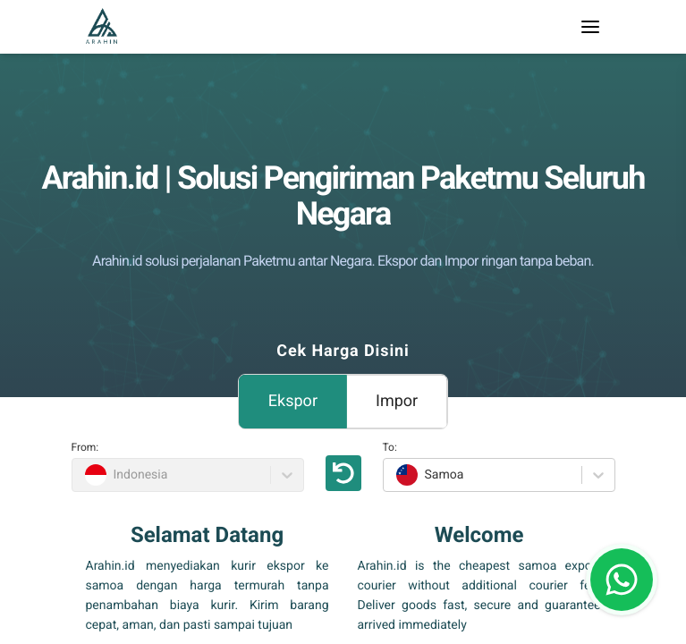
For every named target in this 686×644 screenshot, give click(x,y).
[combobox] (394, 475)
